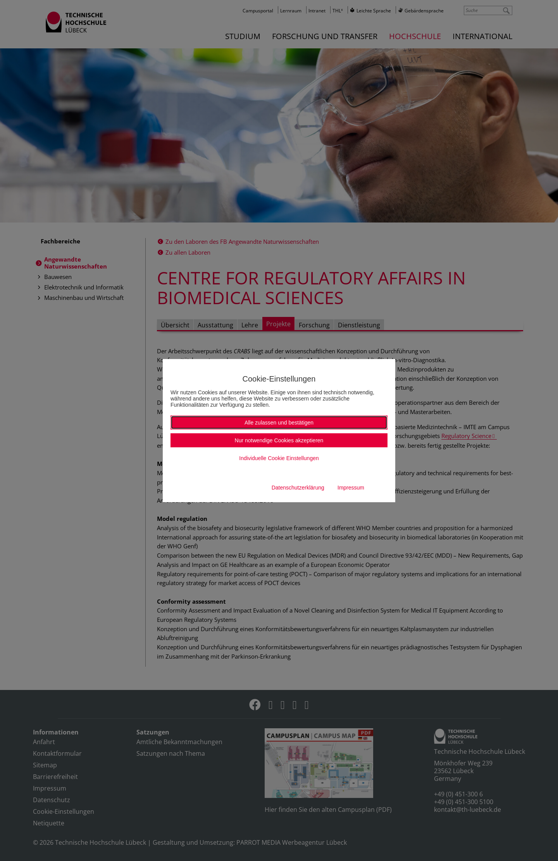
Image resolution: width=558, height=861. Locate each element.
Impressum (351, 487)
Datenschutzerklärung (298, 487)
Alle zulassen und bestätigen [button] (279, 422)
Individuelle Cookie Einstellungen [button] (279, 458)
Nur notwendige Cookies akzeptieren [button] (279, 440)
